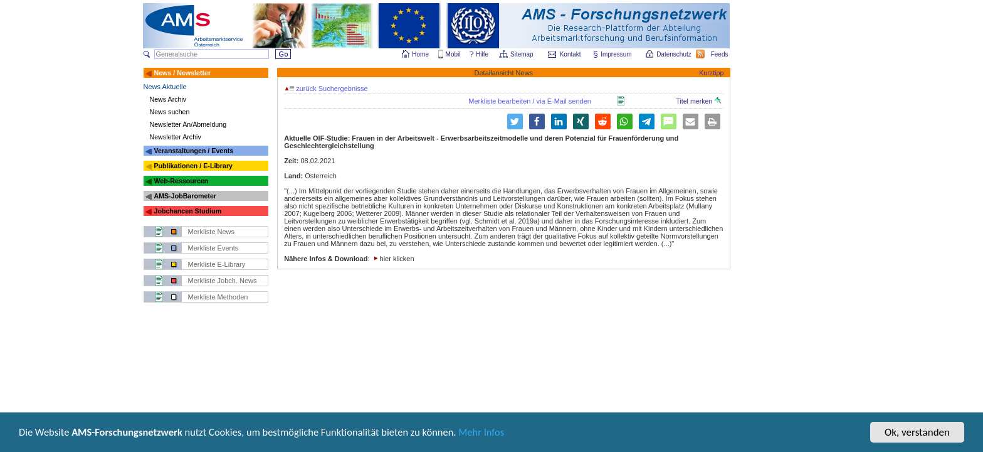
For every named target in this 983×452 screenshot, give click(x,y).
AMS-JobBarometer (185, 196)
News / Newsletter (182, 73)
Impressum (617, 54)
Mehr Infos (496, 437)
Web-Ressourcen (181, 181)
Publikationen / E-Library (193, 166)
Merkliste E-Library (217, 264)
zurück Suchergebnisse (326, 88)
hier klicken (397, 258)
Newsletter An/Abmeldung (188, 124)
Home (420, 54)
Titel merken (698, 101)
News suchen (170, 112)
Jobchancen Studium (187, 211)
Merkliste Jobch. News (222, 280)
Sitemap (522, 54)
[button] (537, 121)
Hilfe (482, 54)
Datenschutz (674, 54)
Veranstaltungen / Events (193, 150)
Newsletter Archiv (175, 137)
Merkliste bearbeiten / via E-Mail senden (529, 101)
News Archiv (168, 99)
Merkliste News (211, 231)
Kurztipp (711, 73)
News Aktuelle (165, 86)
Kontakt (570, 54)
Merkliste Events (213, 248)
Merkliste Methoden (218, 297)
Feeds (720, 54)
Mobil (453, 54)
